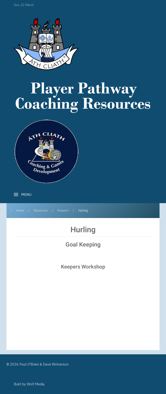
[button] (23, 194)
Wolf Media (36, 384)
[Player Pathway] (46, 44)
